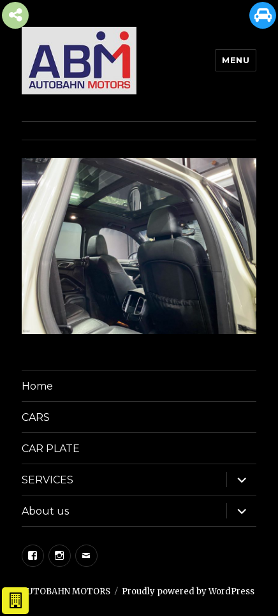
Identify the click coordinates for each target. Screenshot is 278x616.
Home (37, 386)
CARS (36, 417)
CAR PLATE (51, 449)
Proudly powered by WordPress (188, 591)
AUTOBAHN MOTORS (66, 591)
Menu (235, 60)
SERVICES (47, 480)
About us (45, 511)
